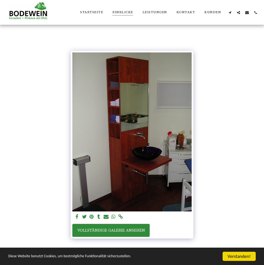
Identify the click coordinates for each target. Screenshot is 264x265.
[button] (230, 12)
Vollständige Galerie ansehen (111, 230)
